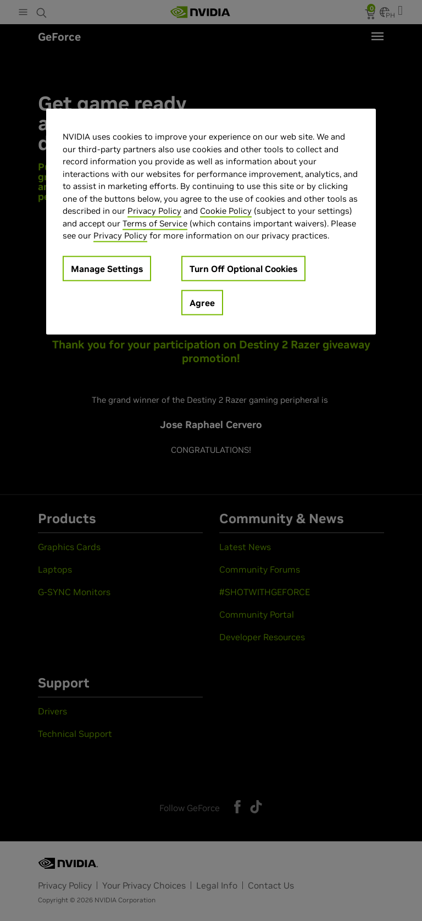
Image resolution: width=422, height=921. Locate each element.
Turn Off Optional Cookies (243, 268)
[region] (211, 222)
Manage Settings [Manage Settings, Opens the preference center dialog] (107, 268)
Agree (202, 302)
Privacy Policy (154, 211)
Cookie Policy (226, 211)
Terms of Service (155, 223)
